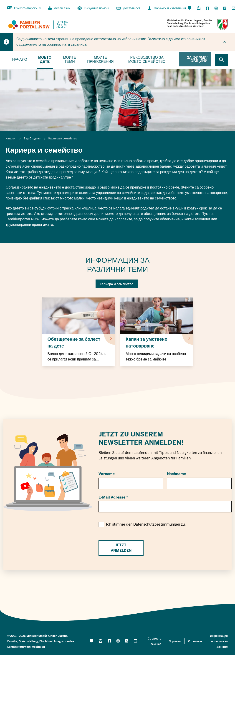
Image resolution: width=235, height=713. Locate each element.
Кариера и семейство (116, 284)
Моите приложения (100, 59)
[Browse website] (221, 60)
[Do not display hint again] (224, 41)
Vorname (107, 473)
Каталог (11, 138)
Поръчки (175, 641)
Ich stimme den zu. (146, 524)
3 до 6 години (32, 138)
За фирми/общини (197, 59)
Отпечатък (195, 641)
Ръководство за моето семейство (147, 59)
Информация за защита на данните (219, 641)
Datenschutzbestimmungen (156, 524)
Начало (19, 59)
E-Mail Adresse (112, 497)
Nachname (176, 473)
